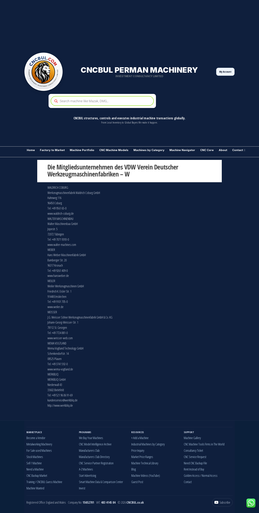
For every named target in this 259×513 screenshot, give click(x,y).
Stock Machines (34, 457)
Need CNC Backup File (195, 463)
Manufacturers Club (89, 450)
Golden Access (192, 475)
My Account (225, 71)
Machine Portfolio (82, 150)
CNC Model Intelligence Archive (95, 444)
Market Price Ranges (142, 457)
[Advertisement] (108, 25)
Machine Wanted (35, 488)
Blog (133, 469)
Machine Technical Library (144, 463)
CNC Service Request (195, 457)
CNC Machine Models (113, 150)
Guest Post (137, 482)
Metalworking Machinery (39, 444)
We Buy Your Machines (91, 438)
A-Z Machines (86, 469)
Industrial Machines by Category (148, 444)
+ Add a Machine (140, 438)
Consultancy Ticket (193, 450)
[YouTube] (222, 502)
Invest (82, 488)
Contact (237, 150)
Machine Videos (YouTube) (145, 475)
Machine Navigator (182, 150)
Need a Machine (35, 469)
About (223, 150)
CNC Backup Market (36, 475)
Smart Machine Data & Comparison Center (101, 482)
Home (31, 150)
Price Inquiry (137, 450)
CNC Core (207, 150)
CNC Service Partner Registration (96, 463)
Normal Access (209, 475)
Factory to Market (52, 150)
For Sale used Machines (39, 450)
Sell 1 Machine (34, 463)
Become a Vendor (35, 438)
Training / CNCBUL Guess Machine (44, 482)
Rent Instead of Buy (194, 469)
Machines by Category (148, 150)
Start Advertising (87, 475)
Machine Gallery (192, 438)
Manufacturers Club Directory (94, 457)
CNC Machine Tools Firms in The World (204, 444)
